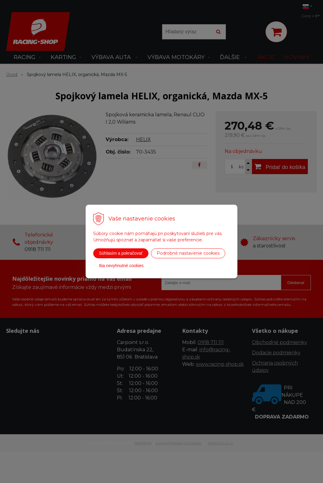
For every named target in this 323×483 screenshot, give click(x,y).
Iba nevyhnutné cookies (121, 265)
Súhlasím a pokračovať (121, 253)
